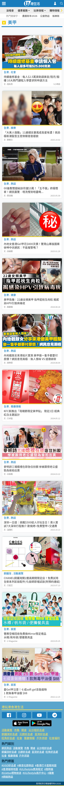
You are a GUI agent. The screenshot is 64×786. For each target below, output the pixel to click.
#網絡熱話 (7, 776)
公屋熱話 (45, 16)
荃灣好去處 (41, 734)
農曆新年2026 (29, 16)
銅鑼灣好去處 (10, 734)
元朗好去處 (26, 734)
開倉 (24, 730)
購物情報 (55, 10)
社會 (19, 738)
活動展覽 (7, 730)
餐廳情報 (29, 738)
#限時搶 (48, 769)
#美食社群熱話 (25, 765)
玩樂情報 (39, 10)
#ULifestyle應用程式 (31, 769)
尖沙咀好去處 (37, 730)
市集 (16, 730)
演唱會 (10, 10)
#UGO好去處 (9, 765)
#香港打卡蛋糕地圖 (45, 765)
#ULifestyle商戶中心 (34, 773)
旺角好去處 (8, 738)
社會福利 (54, 738)
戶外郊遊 (42, 738)
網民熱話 (7, 748)
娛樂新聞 (57, 16)
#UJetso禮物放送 (11, 773)
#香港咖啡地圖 (10, 769)
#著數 (51, 773)
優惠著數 (23, 10)
